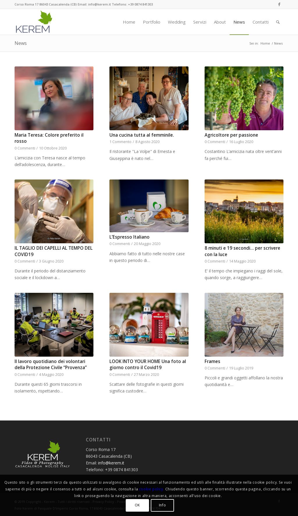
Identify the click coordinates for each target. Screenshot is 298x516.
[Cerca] (277, 22)
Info (162, 505)
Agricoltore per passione (231, 135)
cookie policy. (151, 489)
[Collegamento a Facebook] (279, 4)
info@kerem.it (111, 463)
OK (137, 505)
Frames (212, 361)
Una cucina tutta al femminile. (141, 135)
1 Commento (120, 141)
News (21, 43)
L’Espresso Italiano (129, 237)
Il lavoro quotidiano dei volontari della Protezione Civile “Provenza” (51, 364)
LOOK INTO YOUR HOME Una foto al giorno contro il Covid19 (147, 364)
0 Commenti (25, 148)
